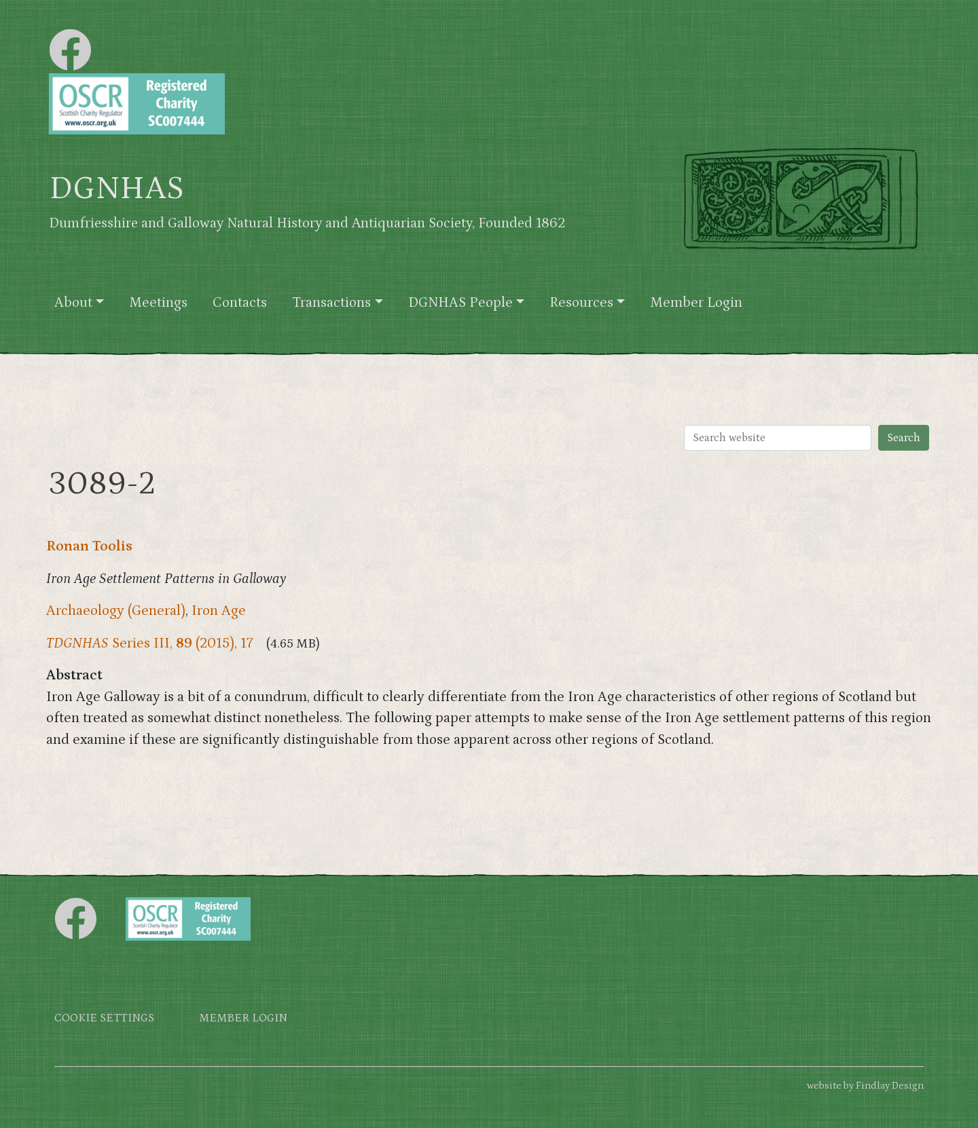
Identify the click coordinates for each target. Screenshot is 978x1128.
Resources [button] (581, 303)
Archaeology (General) (115, 611)
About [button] (73, 303)
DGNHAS (116, 188)
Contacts (240, 303)
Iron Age (219, 611)
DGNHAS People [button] (460, 303)
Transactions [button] (331, 303)
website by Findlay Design (865, 1085)
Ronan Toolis (89, 546)
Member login (243, 1018)
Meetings (158, 303)
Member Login (696, 303)
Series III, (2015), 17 (149, 643)
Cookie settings (104, 1018)
